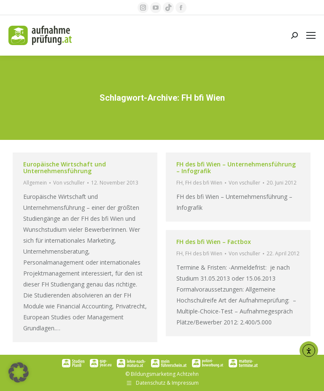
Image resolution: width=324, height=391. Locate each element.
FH (179, 182)
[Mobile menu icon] (311, 35)
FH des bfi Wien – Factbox (213, 242)
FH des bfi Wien (203, 182)
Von (69, 182)
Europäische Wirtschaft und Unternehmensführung (64, 167)
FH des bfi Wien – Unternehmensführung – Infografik (236, 167)
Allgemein (35, 182)
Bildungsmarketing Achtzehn (165, 374)
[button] (18, 372)
